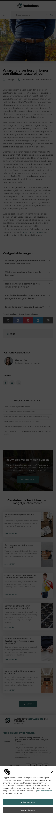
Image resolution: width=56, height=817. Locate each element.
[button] (51, 772)
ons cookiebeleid (44, 791)
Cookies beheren (28, 810)
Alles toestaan (28, 802)
